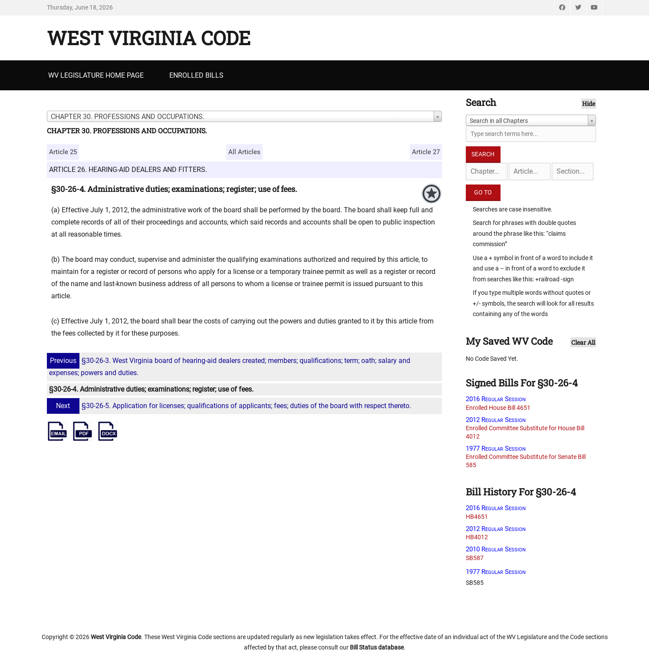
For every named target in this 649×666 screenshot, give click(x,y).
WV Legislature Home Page (96, 75)
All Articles (244, 152)
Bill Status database (377, 647)
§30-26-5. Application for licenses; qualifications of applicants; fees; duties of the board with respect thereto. (230, 406)
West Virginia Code (148, 37)
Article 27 (426, 152)
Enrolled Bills (196, 75)
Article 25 (63, 152)
